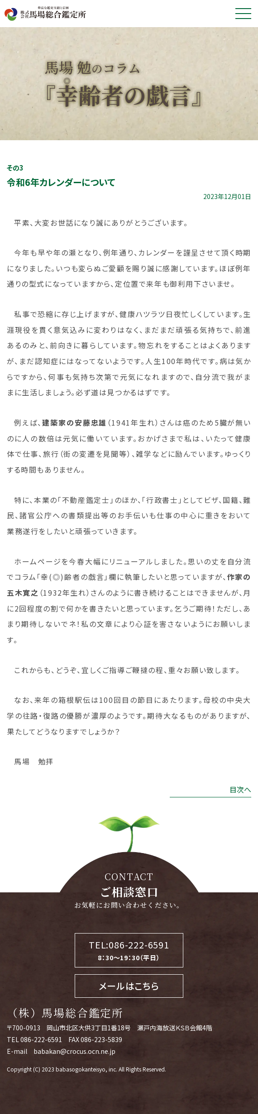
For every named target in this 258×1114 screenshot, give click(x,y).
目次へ (240, 789)
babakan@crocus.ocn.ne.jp (74, 1051)
